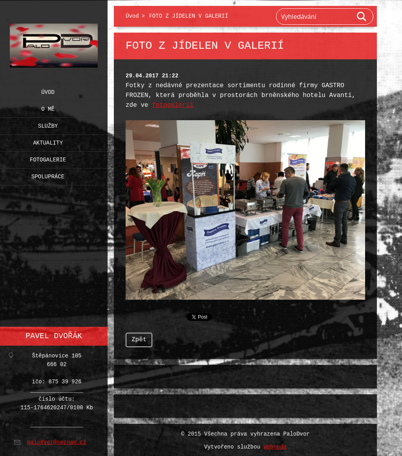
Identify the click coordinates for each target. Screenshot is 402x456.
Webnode (275, 445)
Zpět (139, 338)
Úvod (48, 90)
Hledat (362, 16)
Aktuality (48, 141)
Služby (48, 124)
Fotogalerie (48, 158)
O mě (48, 107)
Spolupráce (47, 175)
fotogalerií (173, 105)
